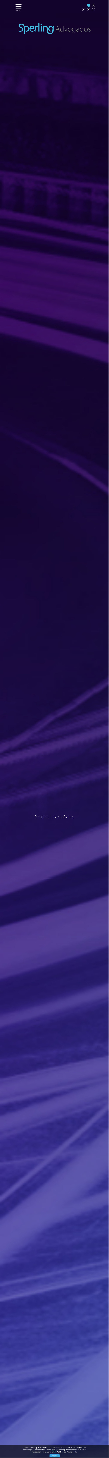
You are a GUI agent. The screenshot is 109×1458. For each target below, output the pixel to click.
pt (88, 5)
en (93, 5)
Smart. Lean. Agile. (54, 816)
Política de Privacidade (67, 1452)
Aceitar (54, 1456)
